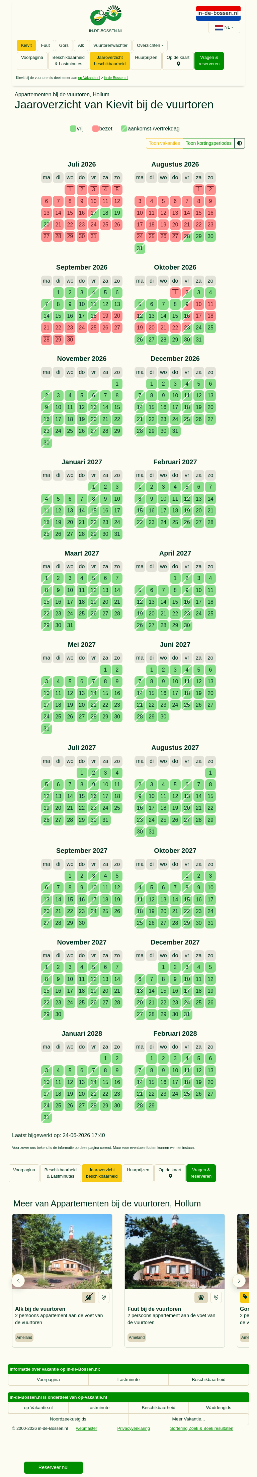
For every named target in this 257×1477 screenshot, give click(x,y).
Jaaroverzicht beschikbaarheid (110, 61)
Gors (64, 45)
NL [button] (222, 27)
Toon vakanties (164, 143)
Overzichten (148, 45)
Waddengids (218, 1413)
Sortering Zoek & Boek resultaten (202, 1434)
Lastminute (128, 1385)
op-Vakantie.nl (89, 78)
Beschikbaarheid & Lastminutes (69, 61)
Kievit (26, 45)
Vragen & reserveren (209, 61)
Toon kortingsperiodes (209, 143)
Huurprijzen (146, 57)
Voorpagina (32, 57)
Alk (81, 45)
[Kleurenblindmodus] (239, 143)
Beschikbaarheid (209, 1385)
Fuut (45, 45)
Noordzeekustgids (68, 1425)
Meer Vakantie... (188, 1425)
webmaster (86, 1434)
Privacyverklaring (133, 1434)
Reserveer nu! (53, 1467)
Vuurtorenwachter (110, 45)
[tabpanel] (128, 637)
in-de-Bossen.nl (116, 78)
